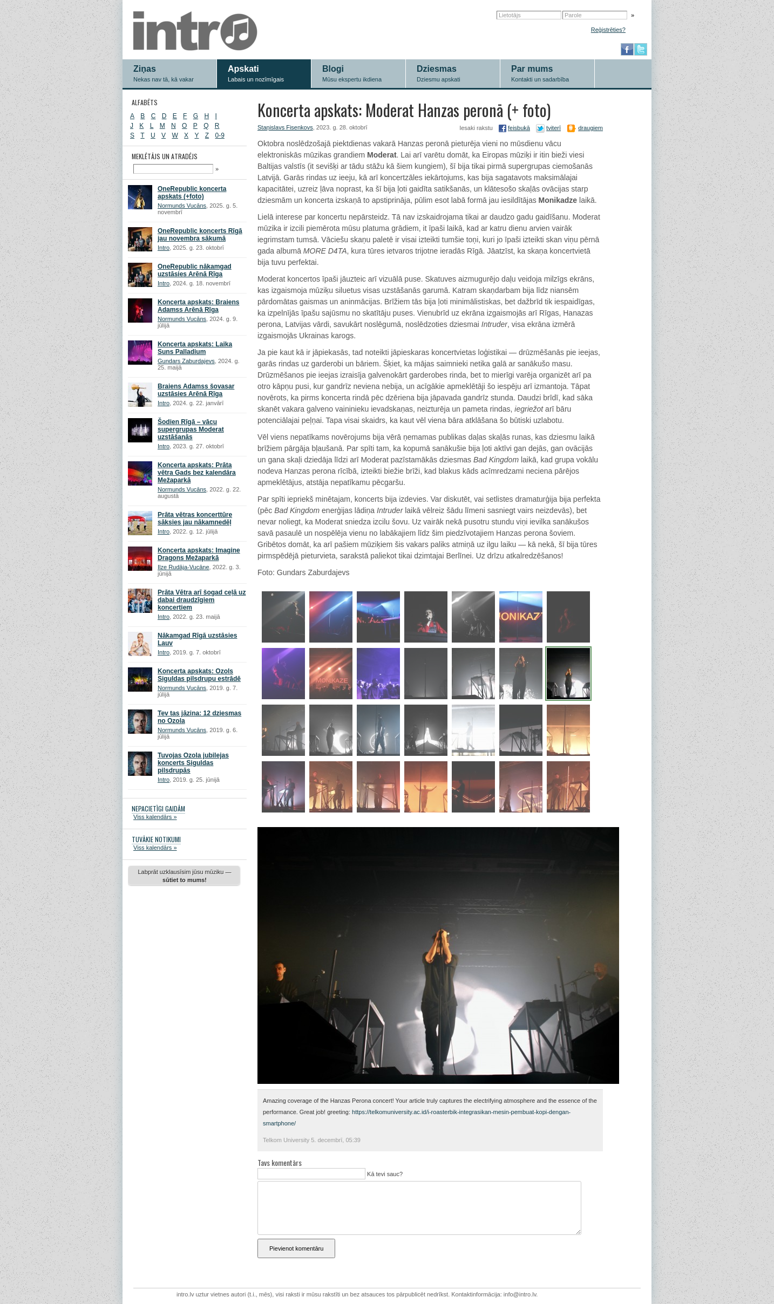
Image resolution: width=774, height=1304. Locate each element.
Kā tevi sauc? (384, 1174)
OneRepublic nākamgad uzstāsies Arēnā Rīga (195, 270)
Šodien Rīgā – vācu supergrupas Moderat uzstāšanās (191, 429)
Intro (163, 247)
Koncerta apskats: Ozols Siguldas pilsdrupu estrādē (199, 674)
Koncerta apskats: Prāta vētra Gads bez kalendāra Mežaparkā (197, 472)
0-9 (220, 135)
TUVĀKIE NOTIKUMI (156, 839)
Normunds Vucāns (182, 205)
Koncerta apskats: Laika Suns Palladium (195, 348)
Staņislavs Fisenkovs (285, 127)
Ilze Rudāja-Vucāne (183, 567)
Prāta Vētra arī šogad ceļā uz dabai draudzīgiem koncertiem (202, 600)
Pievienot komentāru (296, 1248)
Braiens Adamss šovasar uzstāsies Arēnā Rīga (196, 390)
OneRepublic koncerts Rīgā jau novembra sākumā (200, 234)
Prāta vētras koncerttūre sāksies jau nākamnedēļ (195, 518)
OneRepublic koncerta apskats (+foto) (192, 192)
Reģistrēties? (608, 29)
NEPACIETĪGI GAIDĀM (158, 808)
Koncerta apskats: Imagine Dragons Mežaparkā (199, 554)
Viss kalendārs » (155, 817)
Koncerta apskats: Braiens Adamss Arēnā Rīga (198, 305)
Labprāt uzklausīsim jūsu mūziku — (184, 876)
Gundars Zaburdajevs (186, 361)
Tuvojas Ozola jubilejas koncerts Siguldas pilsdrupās (193, 763)
